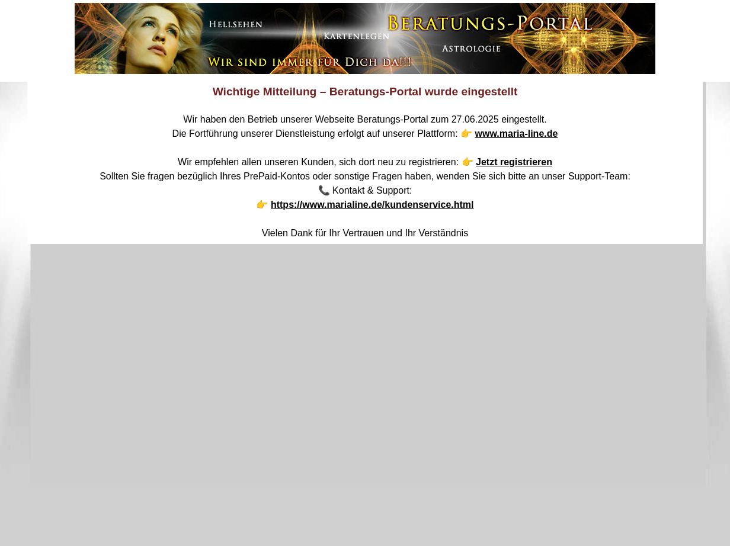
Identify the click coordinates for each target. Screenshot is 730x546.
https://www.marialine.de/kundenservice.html (372, 205)
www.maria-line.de (516, 134)
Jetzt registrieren (514, 162)
